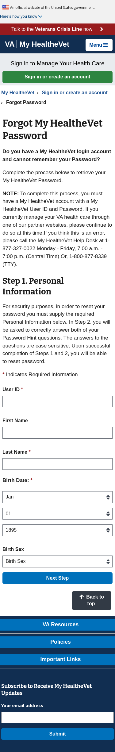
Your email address (22, 705)
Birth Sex (13, 549)
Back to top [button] (91, 600)
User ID (12, 389)
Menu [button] (98, 45)
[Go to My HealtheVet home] (44, 45)
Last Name (16, 452)
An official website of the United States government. (52, 7)
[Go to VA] (11, 44)
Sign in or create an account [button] (57, 76)
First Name (15, 420)
